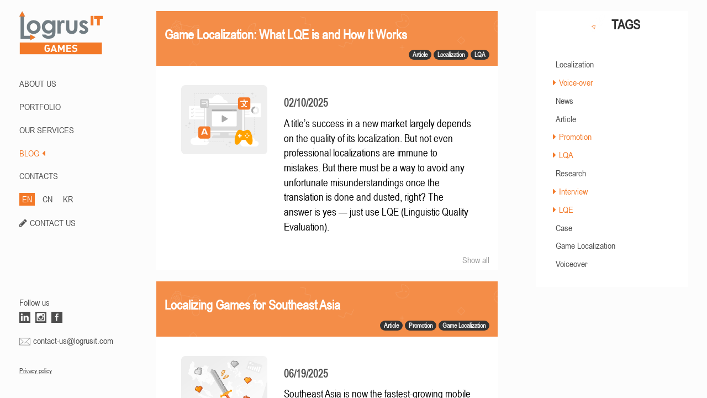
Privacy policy (35, 371)
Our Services (46, 130)
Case (564, 228)
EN (27, 199)
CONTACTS (38, 176)
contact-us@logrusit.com (73, 340)
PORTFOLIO (40, 107)
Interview (573, 191)
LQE (566, 209)
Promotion (575, 137)
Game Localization (585, 245)
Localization (575, 64)
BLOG (32, 153)
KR (68, 199)
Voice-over (576, 82)
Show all (475, 260)
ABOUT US (37, 83)
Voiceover (571, 264)
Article (566, 119)
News (564, 101)
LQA (566, 155)
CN (47, 199)
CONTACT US (53, 223)
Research (571, 173)
